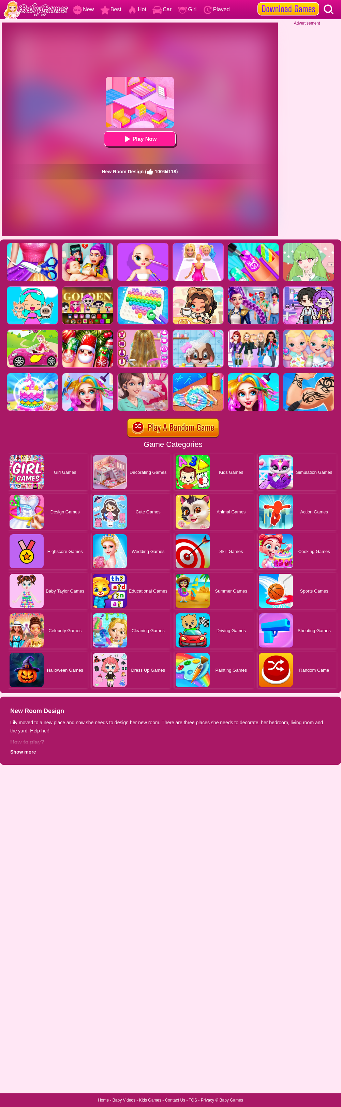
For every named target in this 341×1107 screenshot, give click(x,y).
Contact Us (175, 1100)
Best (110, 9)
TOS (193, 1100)
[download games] (288, 2)
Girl (187, 9)
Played (216, 9)
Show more (23, 752)
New (83, 9)
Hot (137, 9)
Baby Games (231, 1100)
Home (103, 1100)
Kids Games (150, 1100)
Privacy (207, 1100)
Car (162, 9)
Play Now (140, 139)
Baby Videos (124, 1100)
